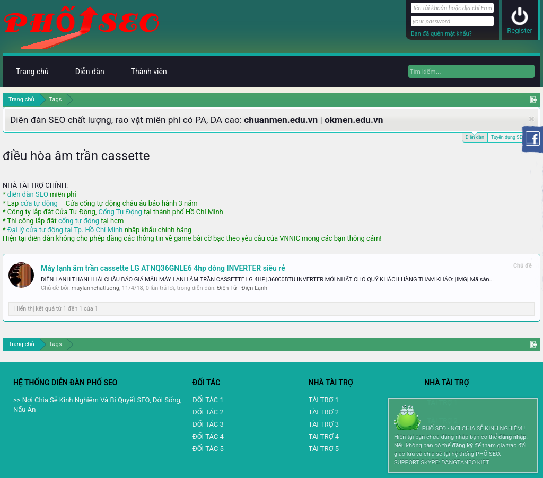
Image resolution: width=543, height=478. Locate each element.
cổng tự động (78, 221)
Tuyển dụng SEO (508, 137)
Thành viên (149, 71)
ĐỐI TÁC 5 (208, 449)
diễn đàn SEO (27, 194)
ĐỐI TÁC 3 (208, 424)
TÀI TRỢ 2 (324, 412)
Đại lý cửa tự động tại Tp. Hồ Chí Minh (65, 230)
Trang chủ (32, 71)
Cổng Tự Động (120, 212)
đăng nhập (512, 436)
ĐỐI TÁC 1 (208, 400)
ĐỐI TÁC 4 (208, 436)
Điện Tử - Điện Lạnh (242, 288)
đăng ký (462, 445)
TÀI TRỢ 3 (324, 424)
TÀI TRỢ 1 (324, 400)
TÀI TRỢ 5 (324, 449)
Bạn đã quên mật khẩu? (441, 33)
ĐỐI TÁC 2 (208, 412)
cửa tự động (38, 203)
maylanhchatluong (95, 288)
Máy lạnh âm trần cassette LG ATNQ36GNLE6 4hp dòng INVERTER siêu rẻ (163, 268)
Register (519, 30)
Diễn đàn (475, 136)
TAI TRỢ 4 (324, 436)
